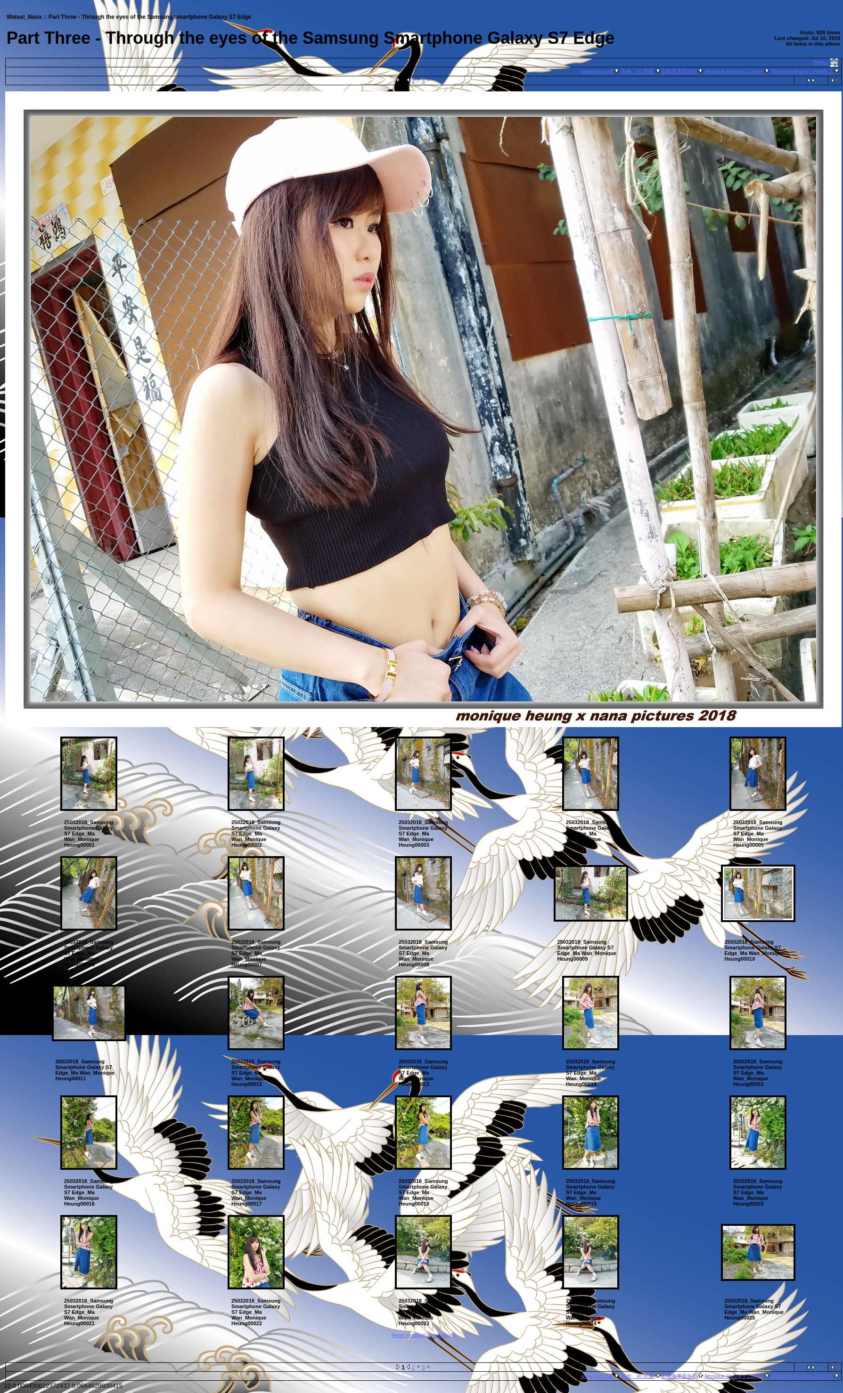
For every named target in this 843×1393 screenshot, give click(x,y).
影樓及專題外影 (679, 71)
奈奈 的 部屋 (637, 71)
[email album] (441, 1335)
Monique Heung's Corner (734, 71)
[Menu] (821, 62)
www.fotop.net (597, 71)
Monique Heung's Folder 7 (802, 71)
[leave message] (409, 1335)
